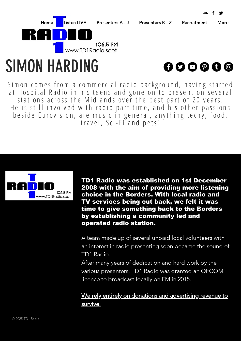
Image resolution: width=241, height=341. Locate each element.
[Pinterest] (204, 67)
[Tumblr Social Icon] (216, 67)
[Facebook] (168, 67)
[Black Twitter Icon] (221, 13)
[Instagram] (228, 67)
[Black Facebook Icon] (213, 13)
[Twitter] (180, 67)
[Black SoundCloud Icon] (205, 13)
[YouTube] (192, 67)
